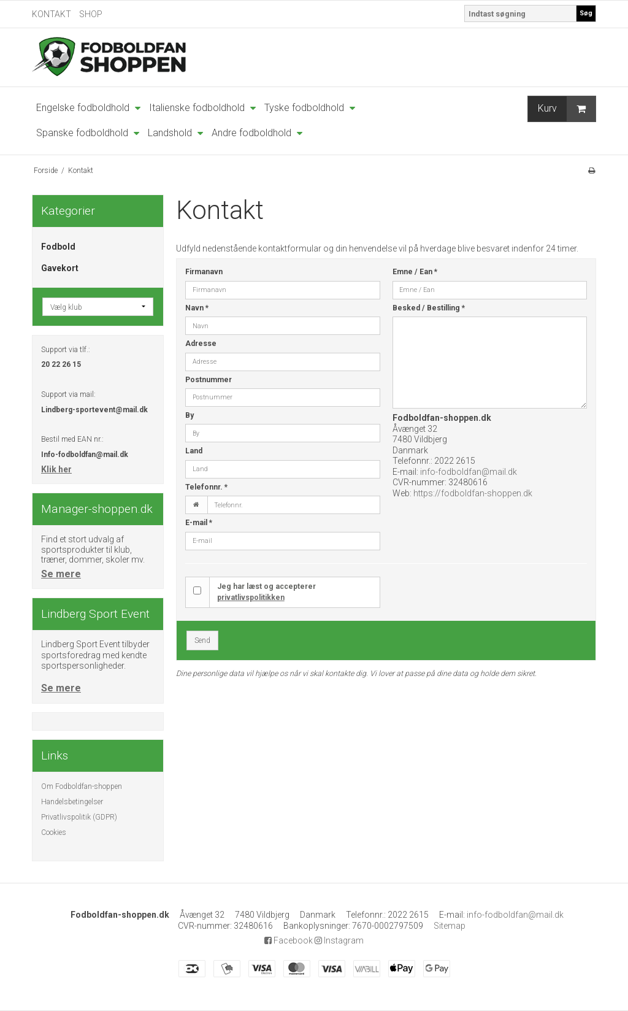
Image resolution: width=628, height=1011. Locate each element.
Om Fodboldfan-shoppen (81, 786)
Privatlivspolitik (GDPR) (79, 817)
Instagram (339, 940)
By (189, 415)
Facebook (288, 940)
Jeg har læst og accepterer (266, 592)
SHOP (90, 14)
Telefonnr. (206, 487)
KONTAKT (51, 14)
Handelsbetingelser (72, 802)
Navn (197, 308)
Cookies (53, 832)
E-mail (198, 522)
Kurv (566, 108)
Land (193, 451)
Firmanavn (204, 271)
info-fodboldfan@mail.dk (468, 472)
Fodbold (58, 247)
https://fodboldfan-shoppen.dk (472, 493)
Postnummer (208, 379)
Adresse (200, 343)
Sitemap (449, 926)
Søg (586, 13)
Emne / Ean (414, 271)
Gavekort (59, 268)
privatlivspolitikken (251, 597)
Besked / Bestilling (428, 308)
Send (202, 640)
